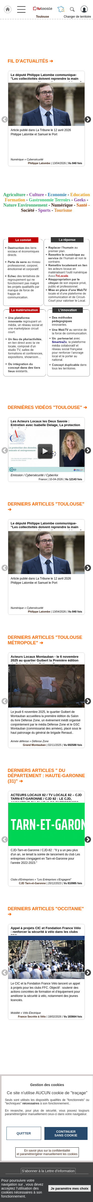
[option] (46, 118)
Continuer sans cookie (66, 1133)
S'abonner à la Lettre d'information (48, 1171)
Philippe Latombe (39, 163)
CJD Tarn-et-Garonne (32, 883)
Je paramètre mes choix (70, 1188)
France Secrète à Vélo (32, 1016)
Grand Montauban (34, 744)
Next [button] (88, 119)
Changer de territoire (77, 16)
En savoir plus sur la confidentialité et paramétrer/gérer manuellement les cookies (47, 1152)
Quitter (24, 1133)
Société (27, 210)
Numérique (62, 205)
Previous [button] (4, 119)
